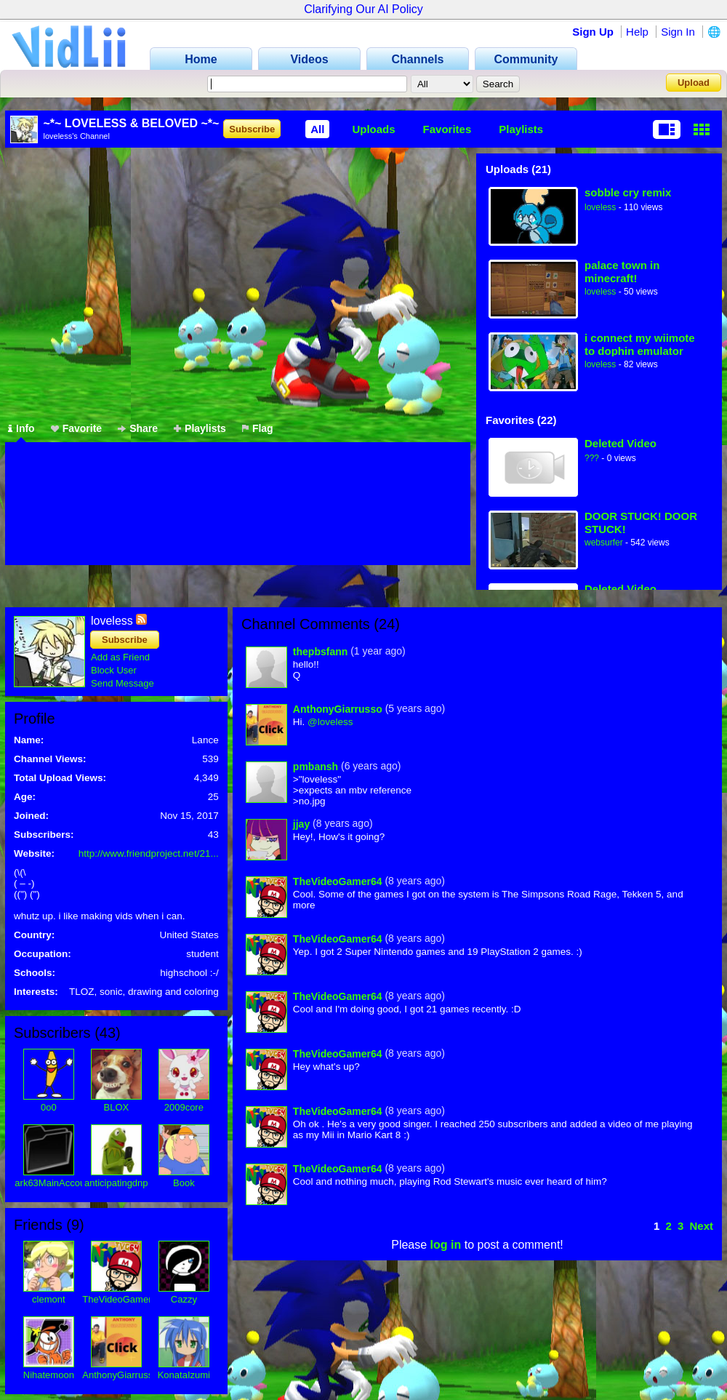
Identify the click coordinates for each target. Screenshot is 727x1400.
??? (592, 458)
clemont (48, 1299)
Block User (114, 670)
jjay (301, 824)
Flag (257, 428)
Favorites (447, 129)
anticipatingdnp (116, 1182)
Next (701, 1226)
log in (446, 1245)
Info (21, 428)
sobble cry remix (628, 192)
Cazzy (184, 1299)
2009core (184, 1107)
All (317, 129)
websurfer (604, 542)
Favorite (76, 428)
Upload (694, 82)
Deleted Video (620, 443)
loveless (600, 207)
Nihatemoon (48, 1374)
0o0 (49, 1107)
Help (637, 31)
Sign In (678, 31)
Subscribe (252, 129)
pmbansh (315, 766)
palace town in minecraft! (622, 271)
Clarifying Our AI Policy (363, 9)
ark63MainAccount (54, 1182)
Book (184, 1182)
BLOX (116, 1107)
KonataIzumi (184, 1374)
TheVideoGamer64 (122, 1299)
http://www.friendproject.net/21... (149, 853)
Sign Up (593, 31)
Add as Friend (120, 657)
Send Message (122, 683)
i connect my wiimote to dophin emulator (640, 344)
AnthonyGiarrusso (120, 1374)
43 (108, 1033)
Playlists (521, 129)
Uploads (373, 129)
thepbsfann (320, 651)
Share (138, 428)
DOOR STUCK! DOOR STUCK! (641, 522)
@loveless (330, 721)
